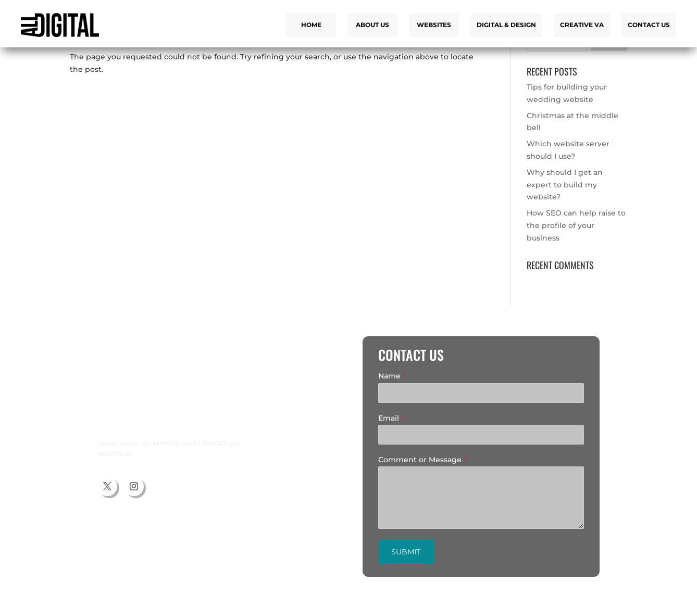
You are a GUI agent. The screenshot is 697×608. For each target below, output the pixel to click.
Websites (434, 25)
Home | (107, 444)
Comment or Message (422, 459)
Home (311, 25)
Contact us (649, 25)
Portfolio (111, 452)
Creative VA (582, 25)
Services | (157, 444)
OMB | (176, 444)
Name (391, 376)
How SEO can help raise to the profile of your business (576, 225)
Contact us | (200, 444)
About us (372, 25)
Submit (405, 551)
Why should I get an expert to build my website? (565, 185)
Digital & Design (506, 25)
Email (391, 418)
